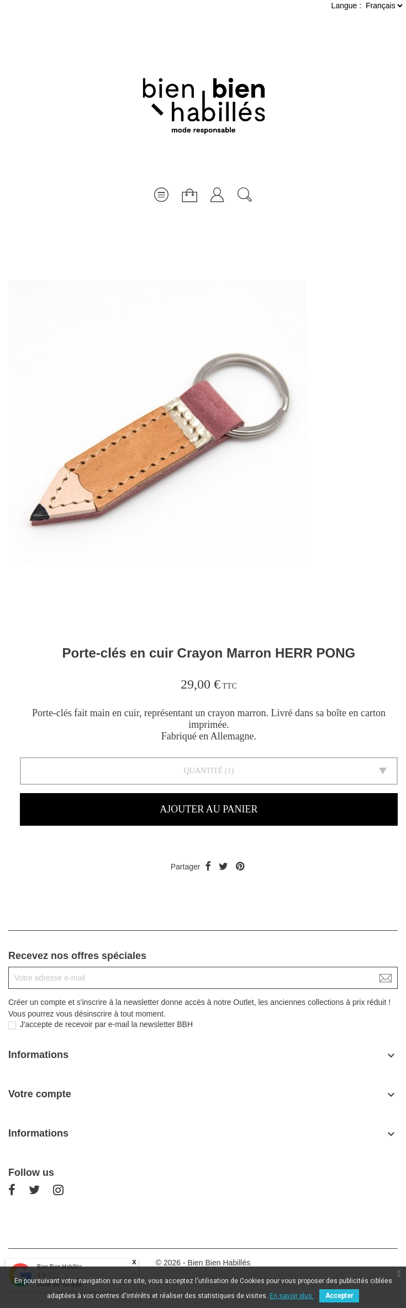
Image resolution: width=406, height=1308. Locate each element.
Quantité (203, 771)
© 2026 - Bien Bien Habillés (203, 1262)
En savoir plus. (292, 1296)
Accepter (339, 1296)
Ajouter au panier (208, 809)
